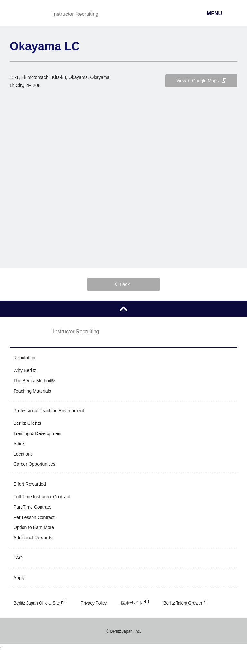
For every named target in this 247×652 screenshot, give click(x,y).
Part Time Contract (32, 507)
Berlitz (26, 14)
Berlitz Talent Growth (186, 603)
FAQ (18, 557)
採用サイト (135, 603)
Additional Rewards (33, 537)
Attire (19, 443)
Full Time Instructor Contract (42, 496)
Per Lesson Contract (34, 517)
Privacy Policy (94, 603)
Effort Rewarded (30, 484)
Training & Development (38, 433)
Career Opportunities (34, 464)
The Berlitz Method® (34, 380)
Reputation (24, 357)
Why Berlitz (25, 370)
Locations (23, 454)
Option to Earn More (34, 527)
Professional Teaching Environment (49, 410)
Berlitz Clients (27, 423)
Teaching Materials (32, 391)
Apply (19, 577)
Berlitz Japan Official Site (40, 603)
